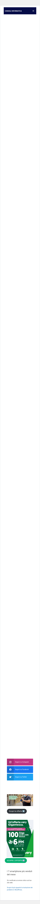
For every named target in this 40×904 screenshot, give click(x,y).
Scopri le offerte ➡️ (17, 811)
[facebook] (20, 769)
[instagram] (20, 762)
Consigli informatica (13, 11)
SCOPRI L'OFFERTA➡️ (16, 860)
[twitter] (20, 777)
